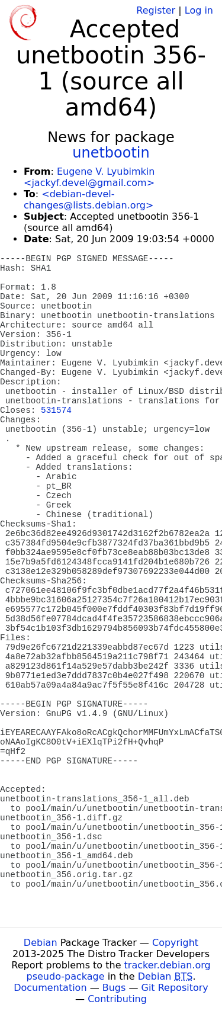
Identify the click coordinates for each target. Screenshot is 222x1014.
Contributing (117, 999)
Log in (199, 10)
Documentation (50, 987)
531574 (56, 410)
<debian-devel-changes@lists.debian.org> (88, 199)
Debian (40, 942)
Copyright (175, 942)
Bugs (114, 987)
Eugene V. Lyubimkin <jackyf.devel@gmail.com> (89, 177)
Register (155, 10)
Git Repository (174, 987)
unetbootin (111, 153)
